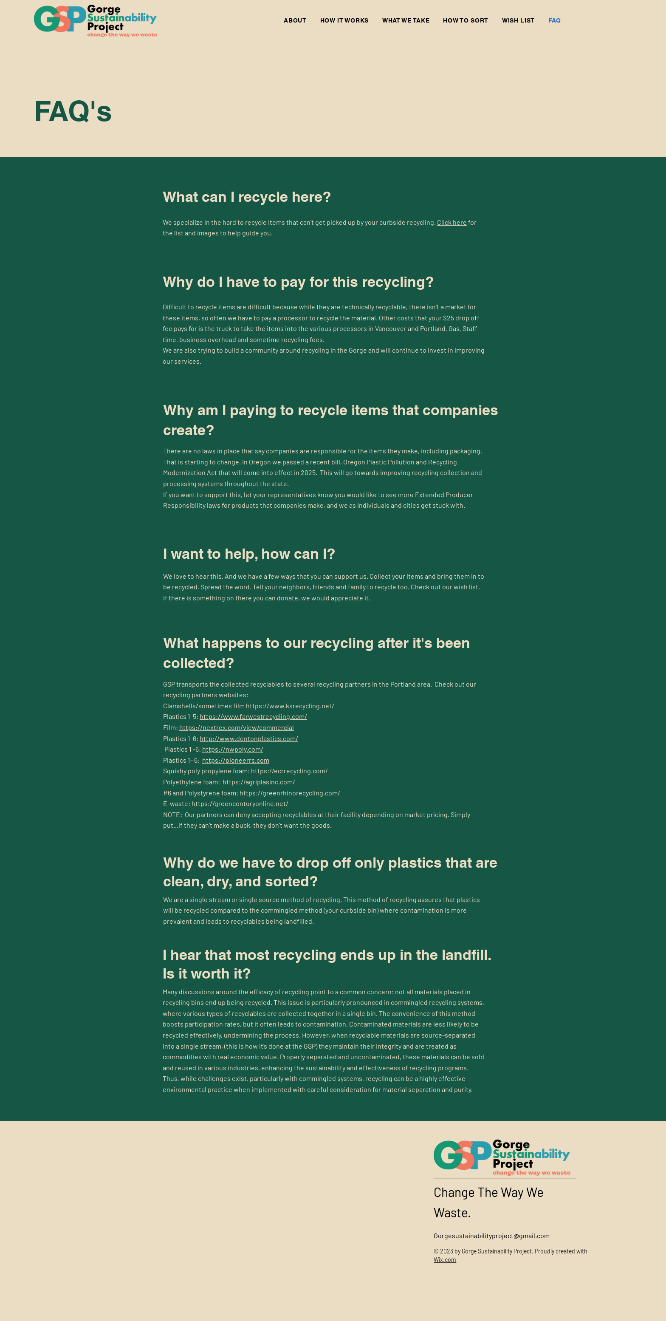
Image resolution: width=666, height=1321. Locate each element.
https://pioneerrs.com (235, 760)
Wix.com (445, 1259)
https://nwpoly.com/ (232, 749)
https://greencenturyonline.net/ (240, 803)
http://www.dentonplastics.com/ (249, 738)
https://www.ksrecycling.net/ (290, 706)
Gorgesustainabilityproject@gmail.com (492, 1235)
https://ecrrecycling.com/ (289, 771)
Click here (452, 222)
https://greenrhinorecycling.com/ (290, 793)
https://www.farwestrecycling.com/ (253, 716)
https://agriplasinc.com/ (259, 782)
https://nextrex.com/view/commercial (236, 727)
